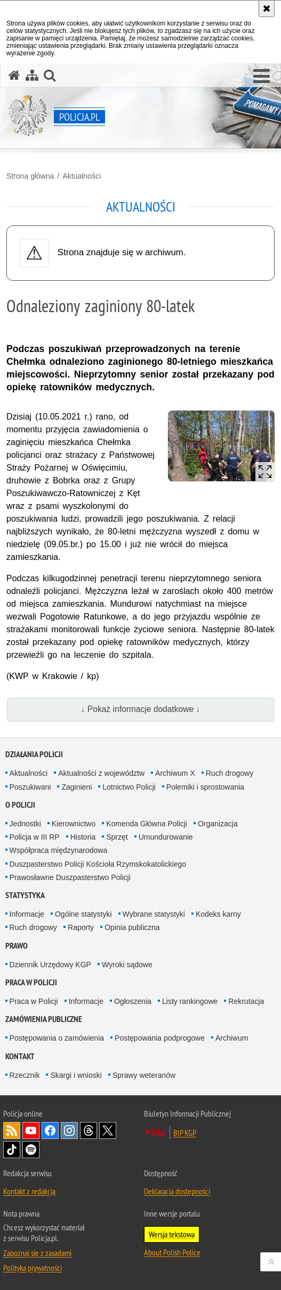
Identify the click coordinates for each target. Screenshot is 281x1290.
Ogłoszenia (132, 1001)
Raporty (81, 927)
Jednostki (25, 823)
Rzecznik (25, 1075)
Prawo (16, 945)
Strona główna (30, 176)
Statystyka (25, 895)
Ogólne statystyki (83, 914)
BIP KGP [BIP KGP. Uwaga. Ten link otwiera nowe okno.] (184, 1132)
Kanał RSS (11, 1130)
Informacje (27, 914)
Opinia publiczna (132, 927)
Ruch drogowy (230, 773)
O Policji (20, 804)
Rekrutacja (246, 1001)
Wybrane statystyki (154, 914)
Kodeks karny (218, 914)
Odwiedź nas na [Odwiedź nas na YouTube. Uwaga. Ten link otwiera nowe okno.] (30, 1130)
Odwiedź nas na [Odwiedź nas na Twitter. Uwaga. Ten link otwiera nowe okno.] (107, 1130)
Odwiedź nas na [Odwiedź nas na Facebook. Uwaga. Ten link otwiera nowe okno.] (50, 1130)
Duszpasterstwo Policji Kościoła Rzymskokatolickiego (98, 864)
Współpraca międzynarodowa (59, 850)
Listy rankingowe (190, 1001)
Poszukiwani (30, 787)
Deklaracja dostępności (177, 1191)
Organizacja (218, 823)
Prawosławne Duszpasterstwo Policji (70, 877)
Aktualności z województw (101, 773)
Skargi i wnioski (75, 1075)
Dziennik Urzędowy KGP (50, 964)
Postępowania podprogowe (160, 1038)
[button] (261, 76)
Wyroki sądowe (127, 964)
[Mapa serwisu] (32, 75)
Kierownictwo (73, 823)
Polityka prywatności (32, 1267)
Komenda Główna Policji (146, 823)
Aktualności (81, 176)
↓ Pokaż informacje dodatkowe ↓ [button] (140, 709)
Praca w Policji (31, 982)
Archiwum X (175, 773)
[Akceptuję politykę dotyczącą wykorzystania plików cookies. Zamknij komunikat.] (267, 8)
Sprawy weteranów (144, 1075)
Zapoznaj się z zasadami (37, 1252)
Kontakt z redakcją (29, 1191)
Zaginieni (76, 787)
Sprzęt (116, 837)
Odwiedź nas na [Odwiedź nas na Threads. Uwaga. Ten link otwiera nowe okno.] (88, 1130)
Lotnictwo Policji (129, 787)
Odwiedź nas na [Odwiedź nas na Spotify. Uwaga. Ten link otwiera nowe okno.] (30, 1149)
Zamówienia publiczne (43, 1019)
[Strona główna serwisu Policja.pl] (14, 75)
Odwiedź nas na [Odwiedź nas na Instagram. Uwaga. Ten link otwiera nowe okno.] (69, 1130)
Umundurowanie (166, 837)
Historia (82, 837)
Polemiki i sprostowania (205, 787)
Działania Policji (34, 754)
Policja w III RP (35, 837)
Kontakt (20, 1056)
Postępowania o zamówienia (57, 1038)
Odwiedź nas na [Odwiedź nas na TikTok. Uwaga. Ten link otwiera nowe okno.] (11, 1149)
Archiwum (231, 1038)
